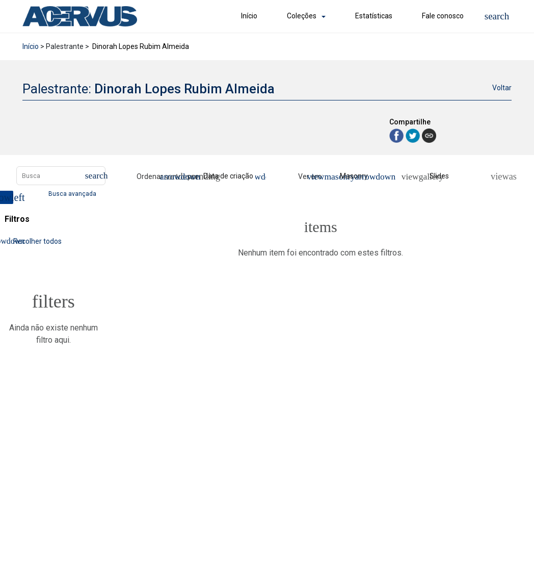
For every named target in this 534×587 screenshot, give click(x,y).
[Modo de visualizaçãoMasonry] (350, 176)
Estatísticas (373, 16)
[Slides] (434, 176)
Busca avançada (73, 193)
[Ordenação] (232, 176)
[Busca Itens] (60, 175)
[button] (497, 16)
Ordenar (150, 176)
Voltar (502, 88)
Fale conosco (443, 16)
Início (249, 16)
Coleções (301, 16)
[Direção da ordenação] (174, 176)
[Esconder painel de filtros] (6, 197)
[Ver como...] (499, 176)
